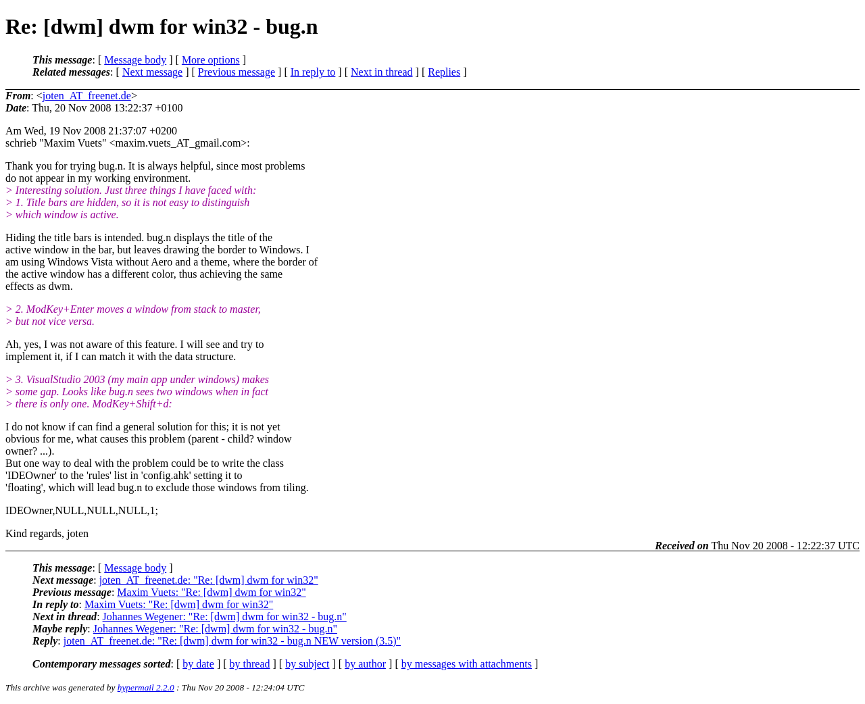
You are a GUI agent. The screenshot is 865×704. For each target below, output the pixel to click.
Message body (135, 60)
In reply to (313, 72)
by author (365, 664)
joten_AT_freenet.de (87, 95)
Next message (152, 72)
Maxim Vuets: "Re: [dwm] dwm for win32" (211, 592)
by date (198, 664)
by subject (307, 664)
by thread (250, 664)
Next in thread (382, 72)
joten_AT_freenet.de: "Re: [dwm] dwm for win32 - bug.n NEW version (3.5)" (232, 641)
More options (211, 60)
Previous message (236, 72)
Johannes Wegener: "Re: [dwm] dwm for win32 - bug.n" (225, 616)
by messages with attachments (466, 664)
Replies (444, 72)
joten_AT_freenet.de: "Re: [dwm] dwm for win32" (208, 580)
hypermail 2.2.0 (146, 687)
